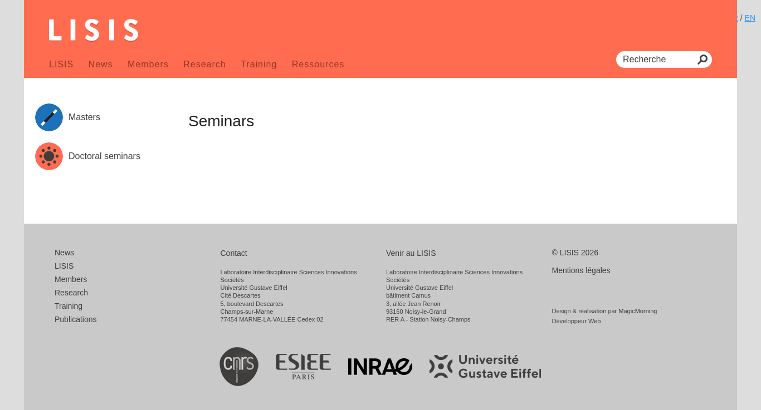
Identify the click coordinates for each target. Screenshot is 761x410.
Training (259, 64)
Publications (76, 319)
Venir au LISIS (411, 253)
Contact (234, 253)
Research (204, 64)
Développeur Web (576, 321)
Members (148, 64)
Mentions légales (581, 270)
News (101, 64)
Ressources (318, 64)
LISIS (61, 64)
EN (750, 17)
